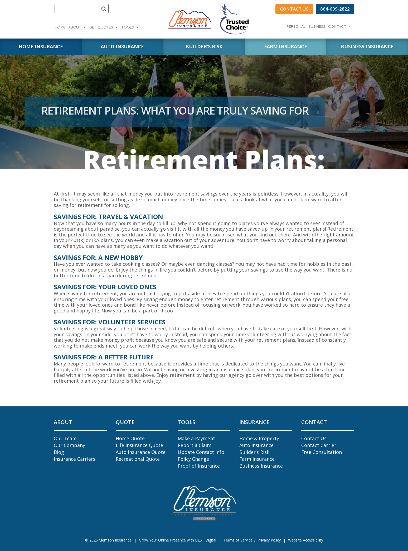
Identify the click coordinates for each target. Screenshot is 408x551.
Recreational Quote (138, 459)
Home (60, 27)
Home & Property (259, 438)
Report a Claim (194, 445)
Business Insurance (261, 466)
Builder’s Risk (254, 452)
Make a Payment (196, 438)
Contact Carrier (318, 445)
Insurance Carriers (74, 459)
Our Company (69, 445)
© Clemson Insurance (108, 540)
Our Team (65, 438)
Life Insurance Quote (139, 445)
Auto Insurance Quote (141, 452)
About (74, 27)
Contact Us (314, 438)
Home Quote (130, 438)
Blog (59, 452)
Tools (127, 27)
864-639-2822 (335, 9)
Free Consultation (321, 452)
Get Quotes (101, 27)
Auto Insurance (256, 445)
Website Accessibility (305, 540)
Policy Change (193, 459)
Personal (295, 27)
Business (316, 27)
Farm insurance (257, 459)
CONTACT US (294, 9)
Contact (337, 27)
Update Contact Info (201, 452)
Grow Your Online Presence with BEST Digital (177, 540)
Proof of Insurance (199, 466)
